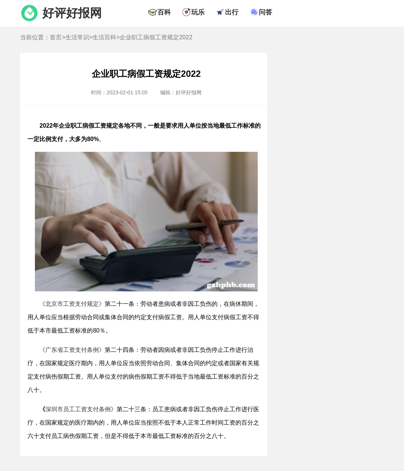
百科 (164, 12)
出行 (231, 12)
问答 (265, 12)
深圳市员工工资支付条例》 (78, 409)
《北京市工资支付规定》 (72, 304)
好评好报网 (72, 13)
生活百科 (104, 37)
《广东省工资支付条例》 (72, 350)
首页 (56, 37)
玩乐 (198, 12)
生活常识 (77, 37)
